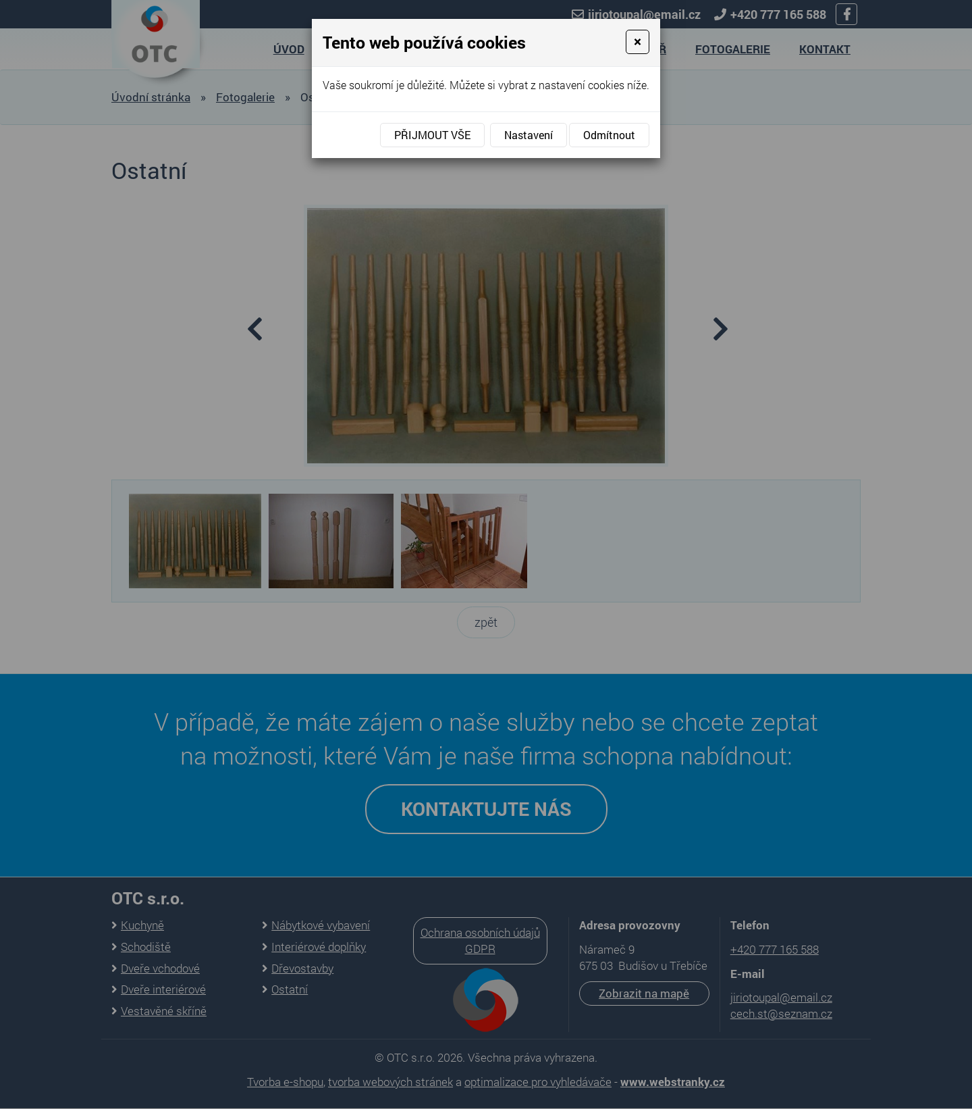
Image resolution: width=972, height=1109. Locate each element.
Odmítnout (609, 135)
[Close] (637, 42)
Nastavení (528, 135)
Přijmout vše (432, 135)
